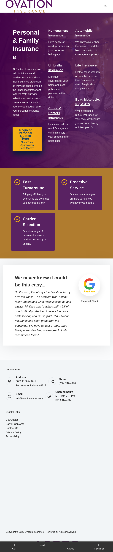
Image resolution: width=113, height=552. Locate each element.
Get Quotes (12, 419)
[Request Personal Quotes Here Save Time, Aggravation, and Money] (27, 139)
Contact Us (12, 428)
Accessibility (12, 436)
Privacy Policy (13, 432)
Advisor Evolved (67, 531)
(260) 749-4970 (67, 383)
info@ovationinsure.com (29, 398)
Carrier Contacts (15, 424)
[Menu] (106, 6)
